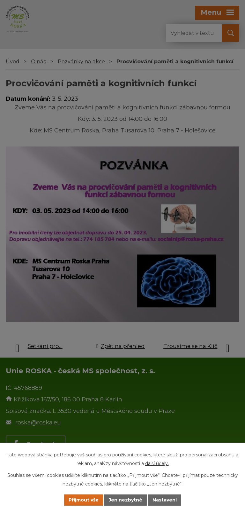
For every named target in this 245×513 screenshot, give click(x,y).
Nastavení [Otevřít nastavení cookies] (164, 500)
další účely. (157, 463)
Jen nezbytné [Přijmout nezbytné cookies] (125, 500)
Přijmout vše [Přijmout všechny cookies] (84, 500)
